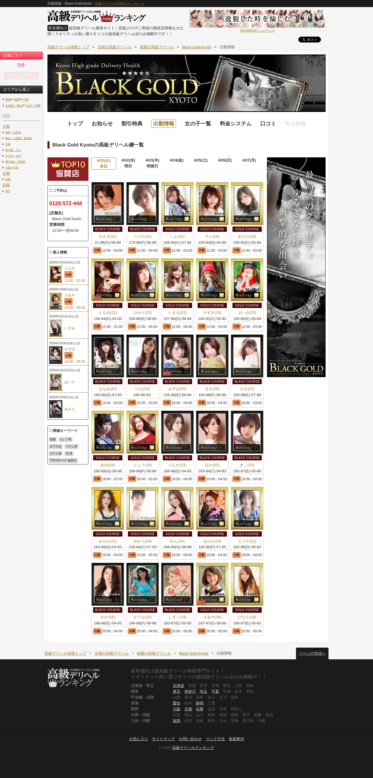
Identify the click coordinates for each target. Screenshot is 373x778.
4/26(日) (225, 160)
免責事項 (236, 739)
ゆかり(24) (143, 541)
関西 (17, 99)
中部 (26, 99)
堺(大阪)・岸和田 (15, 161)
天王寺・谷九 (13, 155)
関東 (8, 99)
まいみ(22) (247, 312)
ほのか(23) (212, 541)
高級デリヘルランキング (193, 747)
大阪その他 (11, 167)
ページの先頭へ (312, 653)
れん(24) (177, 541)
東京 (176, 691)
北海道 (178, 685)
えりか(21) (247, 541)
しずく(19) (177, 617)
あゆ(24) (107, 465)
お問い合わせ (190, 739)
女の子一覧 (198, 124)
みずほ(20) (177, 389)
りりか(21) (143, 236)
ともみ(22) (108, 312)
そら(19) (212, 236)
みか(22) (212, 465)
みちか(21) (108, 541)
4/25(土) (201, 160)
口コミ (268, 124)
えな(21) (247, 389)
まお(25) (212, 389)
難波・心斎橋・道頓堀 (18, 138)
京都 (6, 173)
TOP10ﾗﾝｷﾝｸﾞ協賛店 (63, 460)
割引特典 (132, 124)
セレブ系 (65, 439)
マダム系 (71, 446)
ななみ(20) (108, 389)
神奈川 (190, 691)
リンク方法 (215, 739)
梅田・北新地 (13, 132)
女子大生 (55, 446)
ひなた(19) (247, 617)
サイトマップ (163, 739)
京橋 (8, 144)
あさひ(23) (247, 236)
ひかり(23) (143, 312)
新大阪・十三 (13, 149)
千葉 (215, 691)
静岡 (199, 703)
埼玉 (203, 691)
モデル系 (55, 453)
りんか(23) (177, 465)
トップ (75, 124)
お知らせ (102, 124)
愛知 (176, 703)
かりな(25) (143, 617)
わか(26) (107, 617)
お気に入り (138, 739)
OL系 (69, 453)
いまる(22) (177, 312)
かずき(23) (212, 312)
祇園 (8, 179)
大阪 (6, 126)
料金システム (235, 124)
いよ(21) (177, 236)
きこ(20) (247, 465)
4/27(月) (249, 160)
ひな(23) (142, 389)
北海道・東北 (14, 105)
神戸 (8, 191)
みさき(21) (108, 236)
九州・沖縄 (33, 105)
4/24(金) (177, 160)
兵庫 (6, 185)
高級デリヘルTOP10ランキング (120, 3)
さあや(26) (212, 617)
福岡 (176, 721)
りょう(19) (143, 465)
